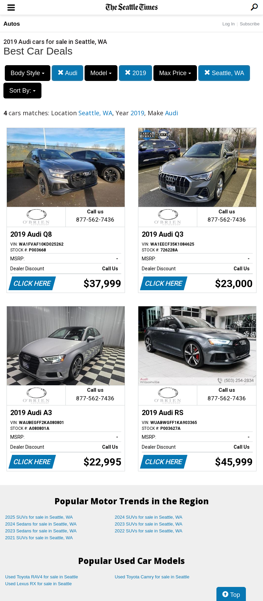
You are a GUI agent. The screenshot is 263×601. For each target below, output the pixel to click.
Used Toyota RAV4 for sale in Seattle (41, 576)
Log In (228, 23)
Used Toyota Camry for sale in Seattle (152, 576)
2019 (135, 72)
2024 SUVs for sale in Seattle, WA (149, 517)
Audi (67, 72)
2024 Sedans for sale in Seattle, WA (40, 524)
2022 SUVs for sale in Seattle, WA (149, 530)
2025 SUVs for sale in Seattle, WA (39, 517)
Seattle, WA (224, 72)
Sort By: (22, 90)
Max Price (175, 73)
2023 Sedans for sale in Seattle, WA (40, 530)
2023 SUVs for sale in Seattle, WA (149, 524)
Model (101, 73)
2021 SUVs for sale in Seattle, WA (39, 537)
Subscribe (250, 23)
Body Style (28, 73)
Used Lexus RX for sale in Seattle (38, 583)
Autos (11, 24)
